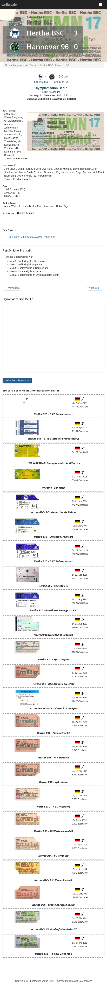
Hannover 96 (47, 46)
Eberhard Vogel (21, 179)
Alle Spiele (31, 65)
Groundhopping (13, 65)
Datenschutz (85, 981)
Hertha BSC (45, 33)
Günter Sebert (20, 158)
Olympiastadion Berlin (50, 88)
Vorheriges (12, 287)
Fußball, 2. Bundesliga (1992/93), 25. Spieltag (50, 98)
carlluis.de (9, 4)
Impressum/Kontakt (66, 981)
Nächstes (95, 287)
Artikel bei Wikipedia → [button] (17, 380)
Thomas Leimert (25, 213)
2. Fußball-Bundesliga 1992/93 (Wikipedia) (32, 236)
